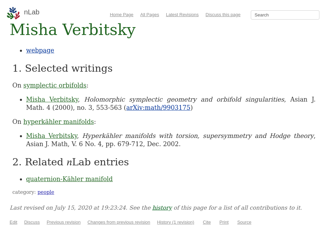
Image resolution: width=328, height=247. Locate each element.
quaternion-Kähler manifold (69, 179)
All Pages (149, 14)
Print (224, 222)
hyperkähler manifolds (58, 121)
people (45, 192)
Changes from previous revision (118, 222)
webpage (40, 50)
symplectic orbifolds (54, 85)
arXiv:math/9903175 (158, 107)
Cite (207, 222)
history (162, 207)
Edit (13, 222)
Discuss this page (223, 14)
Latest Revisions (182, 14)
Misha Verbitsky (52, 99)
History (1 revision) (175, 222)
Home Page (121, 14)
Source (244, 222)
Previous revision (64, 222)
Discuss (32, 222)
